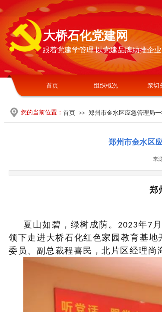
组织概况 (106, 85)
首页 (52, 85)
